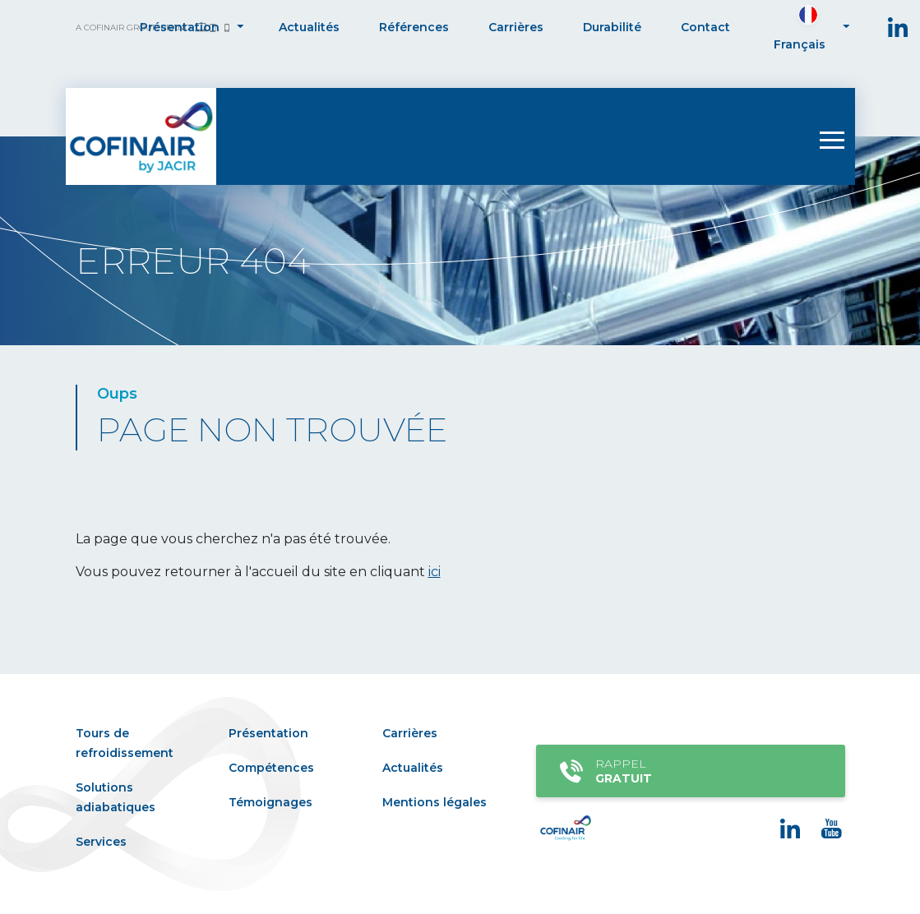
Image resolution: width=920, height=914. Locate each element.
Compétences (271, 767)
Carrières (515, 27)
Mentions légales (434, 802)
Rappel (687, 771)
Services (101, 841)
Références (414, 27)
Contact (705, 27)
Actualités (309, 27)
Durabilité (612, 27)
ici (434, 571)
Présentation (180, 27)
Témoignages (270, 802)
